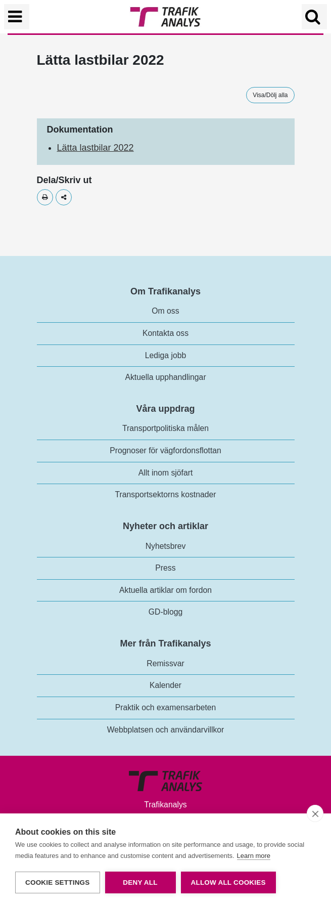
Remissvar (165, 663)
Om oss (165, 311)
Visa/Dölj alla (270, 95)
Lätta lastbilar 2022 (95, 148)
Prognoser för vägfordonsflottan (165, 450)
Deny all (140, 882)
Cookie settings (57, 882)
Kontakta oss (165, 333)
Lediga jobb (165, 355)
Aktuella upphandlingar (165, 377)
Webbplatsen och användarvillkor (165, 729)
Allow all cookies (228, 882)
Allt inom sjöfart (165, 472)
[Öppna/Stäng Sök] (314, 16)
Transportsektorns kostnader (165, 494)
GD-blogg (165, 612)
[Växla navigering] (16, 16)
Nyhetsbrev (166, 546)
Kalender (165, 685)
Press (165, 568)
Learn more (253, 855)
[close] (315, 813)
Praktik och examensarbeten (165, 707)
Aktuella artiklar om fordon (165, 590)
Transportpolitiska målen (165, 428)
